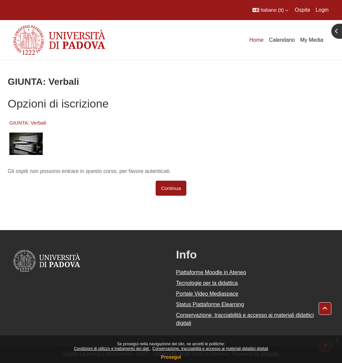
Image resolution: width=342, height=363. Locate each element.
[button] (270, 10)
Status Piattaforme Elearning (210, 304)
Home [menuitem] (256, 40)
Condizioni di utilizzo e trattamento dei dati (112, 348)
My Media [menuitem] (311, 40)
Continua (171, 188)
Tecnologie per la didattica (207, 283)
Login (322, 10)
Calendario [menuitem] (282, 40)
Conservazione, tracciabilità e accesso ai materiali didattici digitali (210, 348)
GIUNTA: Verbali (27, 123)
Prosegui (171, 357)
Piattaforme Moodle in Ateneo (211, 272)
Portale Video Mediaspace (207, 294)
